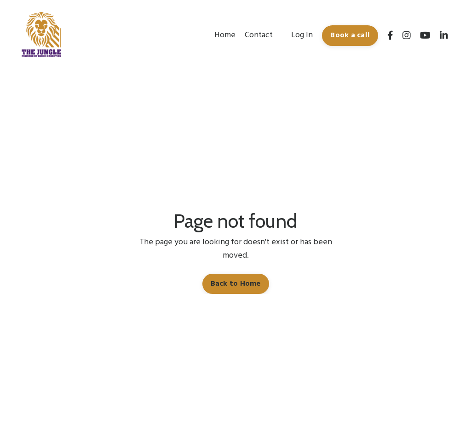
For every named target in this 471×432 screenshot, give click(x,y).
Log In (302, 35)
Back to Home (236, 284)
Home (225, 35)
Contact (259, 35)
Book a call (350, 35)
